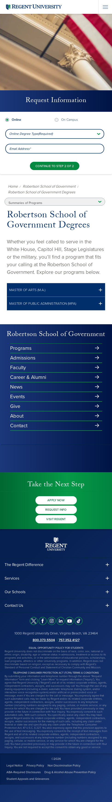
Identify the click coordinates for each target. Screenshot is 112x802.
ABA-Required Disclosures (23, 772)
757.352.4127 (69, 640)
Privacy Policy (35, 765)
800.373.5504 (44, 640)
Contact (18, 426)
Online (16, 120)
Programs (21, 348)
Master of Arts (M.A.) (27, 290)
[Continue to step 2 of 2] (54, 166)
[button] (56, 290)
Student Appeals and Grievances (27, 779)
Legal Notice (14, 765)
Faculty (18, 368)
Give (15, 406)
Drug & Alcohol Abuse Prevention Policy (70, 772)
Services (12, 578)
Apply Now (56, 500)
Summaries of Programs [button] (25, 203)
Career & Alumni (28, 377)
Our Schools (15, 592)
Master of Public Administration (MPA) (42, 303)
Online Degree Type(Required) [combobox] (31, 134)
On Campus (69, 120)
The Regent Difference (24, 565)
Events (17, 397)
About (16, 416)
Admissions (22, 358)
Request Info (56, 510)
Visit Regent (56, 519)
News (16, 387)
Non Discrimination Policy (64, 765)
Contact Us (14, 605)
